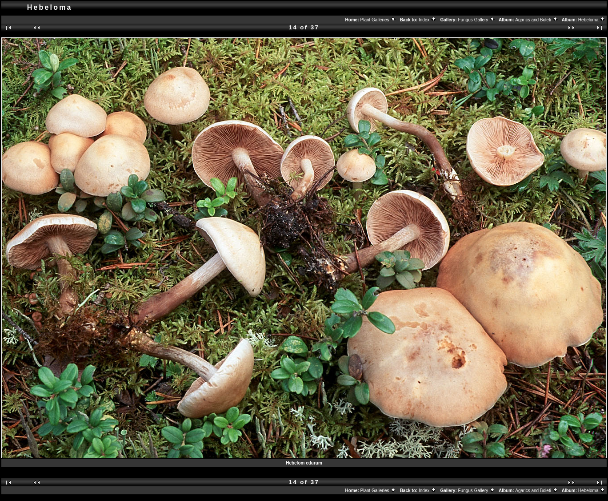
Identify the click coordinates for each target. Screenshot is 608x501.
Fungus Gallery (477, 19)
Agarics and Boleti (536, 19)
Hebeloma (591, 19)
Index (427, 19)
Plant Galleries (378, 19)
